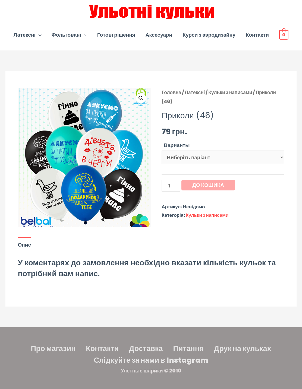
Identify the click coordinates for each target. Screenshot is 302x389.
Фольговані (66, 35)
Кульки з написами (230, 92)
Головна (171, 92)
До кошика (208, 185)
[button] (141, 98)
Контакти (257, 35)
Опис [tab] (24, 244)
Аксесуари (159, 35)
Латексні (25, 35)
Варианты (177, 145)
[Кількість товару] (171, 185)
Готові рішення (116, 35)
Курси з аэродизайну (209, 35)
